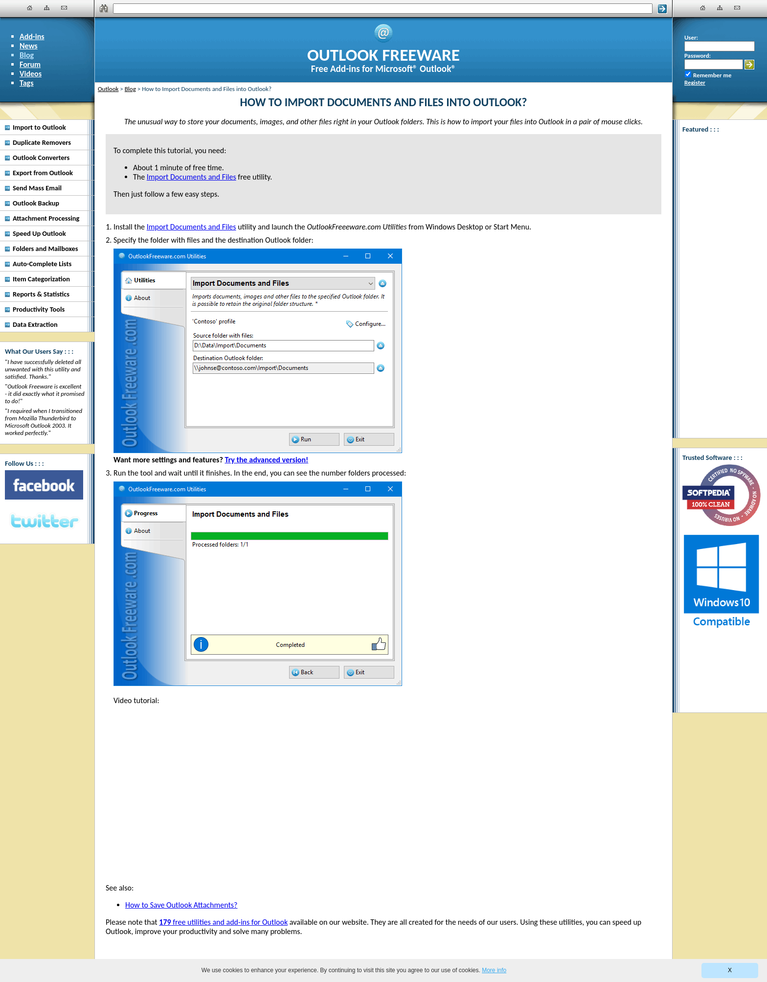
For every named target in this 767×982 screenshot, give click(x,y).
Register (694, 82)
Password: (697, 55)
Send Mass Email (37, 187)
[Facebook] (44, 485)
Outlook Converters (41, 157)
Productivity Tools (39, 309)
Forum (30, 64)
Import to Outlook (39, 127)
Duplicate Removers (42, 142)
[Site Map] (47, 8)
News (29, 45)
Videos (31, 73)
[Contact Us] (64, 8)
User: (691, 37)
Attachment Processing (46, 218)
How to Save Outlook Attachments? (181, 905)
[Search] (383, 8)
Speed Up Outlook (39, 233)
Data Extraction (35, 324)
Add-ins (32, 36)
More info (494, 970)
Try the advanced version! (266, 459)
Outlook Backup (36, 203)
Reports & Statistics (41, 294)
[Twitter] (44, 521)
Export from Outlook (43, 172)
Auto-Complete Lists (42, 263)
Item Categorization (41, 278)
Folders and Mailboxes (45, 248)
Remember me (712, 75)
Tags (27, 83)
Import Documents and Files (191, 226)
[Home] (30, 8)
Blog (27, 55)
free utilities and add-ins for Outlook (223, 922)
